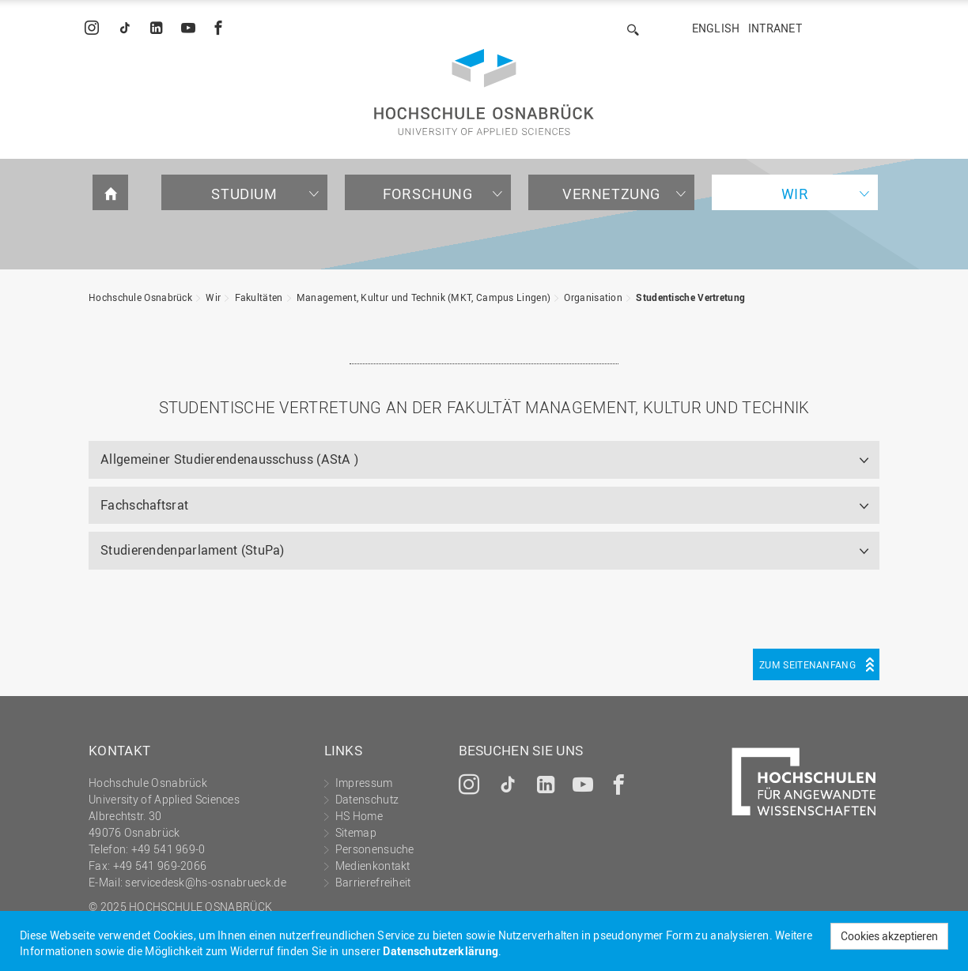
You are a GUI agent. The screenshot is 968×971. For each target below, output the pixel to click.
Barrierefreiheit (373, 882)
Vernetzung (611, 193)
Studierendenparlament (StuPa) (192, 550)
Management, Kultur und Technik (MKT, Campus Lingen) (423, 297)
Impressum (364, 782)
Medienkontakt (372, 865)
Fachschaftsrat (144, 505)
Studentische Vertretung (690, 297)
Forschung (427, 193)
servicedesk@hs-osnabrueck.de (205, 882)
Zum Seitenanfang (807, 664)
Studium (244, 193)
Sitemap (355, 832)
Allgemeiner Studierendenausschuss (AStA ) (229, 459)
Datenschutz (367, 799)
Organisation (593, 297)
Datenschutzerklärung (440, 950)
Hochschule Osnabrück (140, 297)
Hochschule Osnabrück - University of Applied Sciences (484, 92)
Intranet (775, 28)
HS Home (359, 815)
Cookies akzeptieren (889, 935)
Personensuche (374, 848)
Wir (795, 193)
